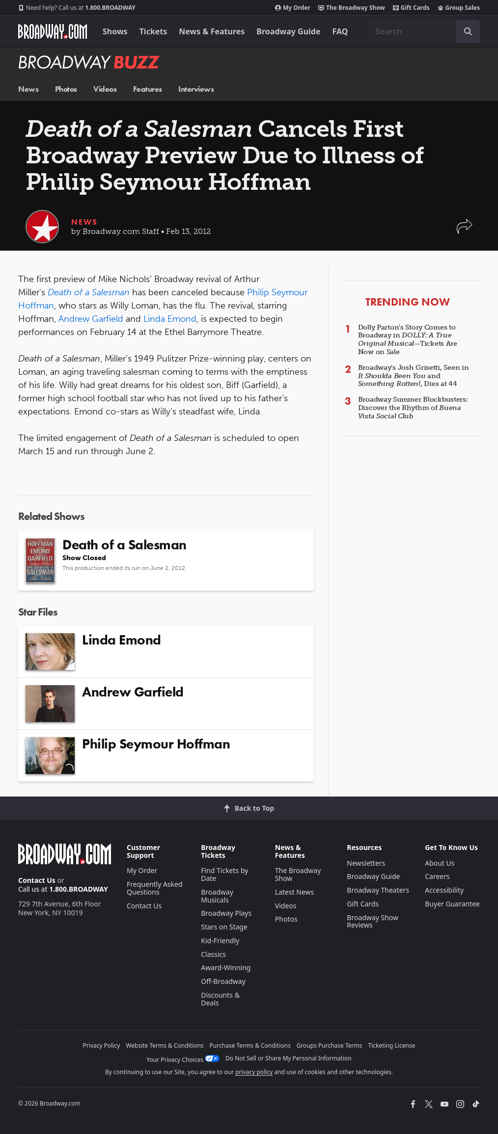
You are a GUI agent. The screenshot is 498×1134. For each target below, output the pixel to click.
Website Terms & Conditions (164, 1045)
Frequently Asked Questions (155, 888)
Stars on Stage (224, 926)
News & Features (212, 31)
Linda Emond (169, 318)
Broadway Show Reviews (372, 921)
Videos (104, 89)
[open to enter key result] (468, 31)
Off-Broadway (223, 981)
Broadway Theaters (378, 890)
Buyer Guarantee (452, 903)
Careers (437, 876)
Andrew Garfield (90, 318)
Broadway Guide (288, 31)
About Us (439, 863)
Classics (213, 954)
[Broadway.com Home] (52, 31)
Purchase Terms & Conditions (250, 1045)
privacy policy (254, 1072)
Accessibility (444, 890)
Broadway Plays (226, 913)
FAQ (340, 31)
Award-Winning (225, 967)
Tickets (153, 31)
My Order (292, 8)
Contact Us (36, 880)
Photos (66, 89)
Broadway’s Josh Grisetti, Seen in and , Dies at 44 (413, 375)
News (28, 89)
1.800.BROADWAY (77, 8)
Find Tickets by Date (224, 874)
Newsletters (366, 863)
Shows (115, 31)
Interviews (196, 89)
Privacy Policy (101, 1045)
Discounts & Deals (220, 998)
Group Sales (459, 8)
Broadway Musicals (217, 895)
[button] (464, 231)
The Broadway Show (351, 8)
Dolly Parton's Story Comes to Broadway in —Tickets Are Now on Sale (407, 339)
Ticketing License (391, 1045)
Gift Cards (411, 8)
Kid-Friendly (220, 940)
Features (147, 89)
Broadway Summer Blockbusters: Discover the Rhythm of (413, 407)
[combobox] (424, 31)
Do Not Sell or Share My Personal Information (288, 1058)
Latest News (294, 892)
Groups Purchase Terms (329, 1045)
